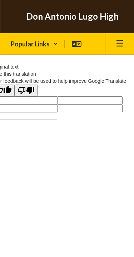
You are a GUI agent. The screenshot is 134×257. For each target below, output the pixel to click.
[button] (34, 44)
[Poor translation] (26, 90)
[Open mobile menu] (119, 44)
